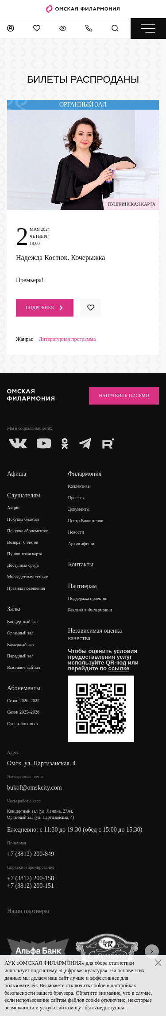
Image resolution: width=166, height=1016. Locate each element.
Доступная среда (23, 565)
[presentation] (152, 951)
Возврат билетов (22, 542)
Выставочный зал (23, 667)
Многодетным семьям (27, 576)
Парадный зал (20, 655)
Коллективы (79, 486)
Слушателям (23, 495)
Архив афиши (81, 543)
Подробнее (45, 307)
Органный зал (20, 632)
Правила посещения (26, 588)
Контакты (80, 564)
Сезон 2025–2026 (23, 712)
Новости (76, 532)
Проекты (76, 497)
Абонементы (23, 688)
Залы (13, 609)
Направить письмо (124, 395)
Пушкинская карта (24, 553)
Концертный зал (22, 621)
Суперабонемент (23, 723)
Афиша (16, 473)
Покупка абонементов (27, 530)
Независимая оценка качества (95, 634)
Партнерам (82, 586)
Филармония (84, 473)
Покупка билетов (23, 519)
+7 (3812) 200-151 (30, 885)
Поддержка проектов (87, 598)
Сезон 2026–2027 (23, 700)
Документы (78, 509)
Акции (13, 507)
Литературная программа (67, 339)
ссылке (119, 668)
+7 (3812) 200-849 (30, 854)
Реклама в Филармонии (90, 609)
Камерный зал (20, 644)
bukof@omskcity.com (34, 787)
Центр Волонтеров (85, 520)
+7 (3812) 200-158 (30, 878)
